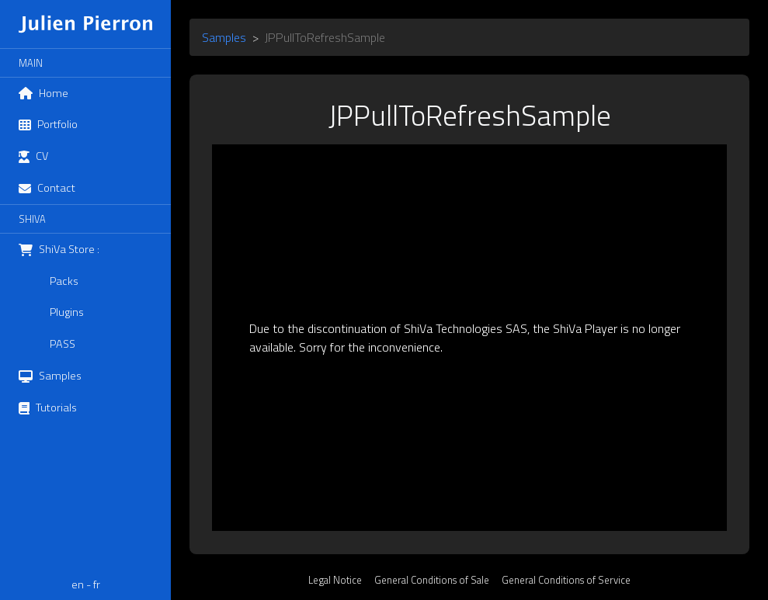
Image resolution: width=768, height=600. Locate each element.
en (77, 584)
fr (96, 584)
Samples (224, 37)
